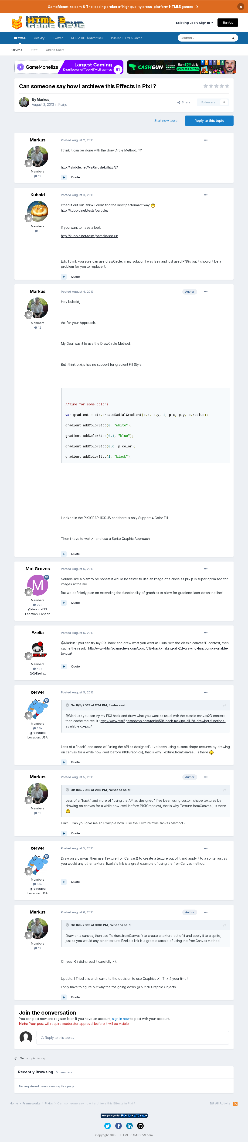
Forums (16, 50)
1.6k (37, 728)
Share (183, 102)
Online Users (55, 50)
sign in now (120, 1019)
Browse (20, 40)
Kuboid (38, 194)
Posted (77, 140)
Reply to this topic (209, 121)
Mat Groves (38, 568)
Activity (39, 38)
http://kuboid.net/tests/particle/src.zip (89, 236)
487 (37, 669)
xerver (37, 692)
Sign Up (227, 22)
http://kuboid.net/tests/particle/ (84, 210)
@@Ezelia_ (38, 673)
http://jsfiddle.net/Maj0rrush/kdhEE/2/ (89, 167)
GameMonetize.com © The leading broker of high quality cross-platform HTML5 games (120, 7)
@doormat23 (37, 609)
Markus (43, 100)
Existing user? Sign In (194, 23)
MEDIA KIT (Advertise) (87, 38)
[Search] (203, 38)
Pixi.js (62, 104)
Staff (34, 50)
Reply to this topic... (58, 1038)
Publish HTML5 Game (126, 38)
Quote (75, 177)
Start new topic (165, 121)
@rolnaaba (38, 732)
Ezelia (37, 632)
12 (37, 176)
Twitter (58, 38)
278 (37, 605)
